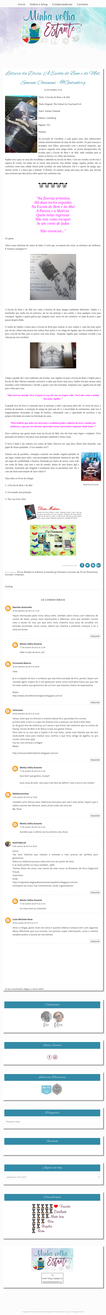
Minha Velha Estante (31, 643)
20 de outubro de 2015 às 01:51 (25, 923)
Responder (95, 636)
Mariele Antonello (22, 607)
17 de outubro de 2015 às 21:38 (32, 647)
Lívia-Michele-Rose (23, 919)
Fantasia (61, 572)
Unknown (18, 710)
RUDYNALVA (19, 842)
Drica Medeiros (25, 572)
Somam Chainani (14, 574)
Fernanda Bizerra (22, 663)
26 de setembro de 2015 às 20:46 (26, 666)
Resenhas (92, 572)
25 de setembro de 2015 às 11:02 (26, 611)
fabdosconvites (21, 793)
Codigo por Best (78, 1312)
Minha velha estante (37, 1312)
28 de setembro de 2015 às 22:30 (26, 713)
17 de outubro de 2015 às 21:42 (32, 827)
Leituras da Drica (76, 572)
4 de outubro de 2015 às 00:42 (25, 846)
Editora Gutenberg (45, 572)
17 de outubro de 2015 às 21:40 (32, 771)
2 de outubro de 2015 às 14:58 (25, 797)
